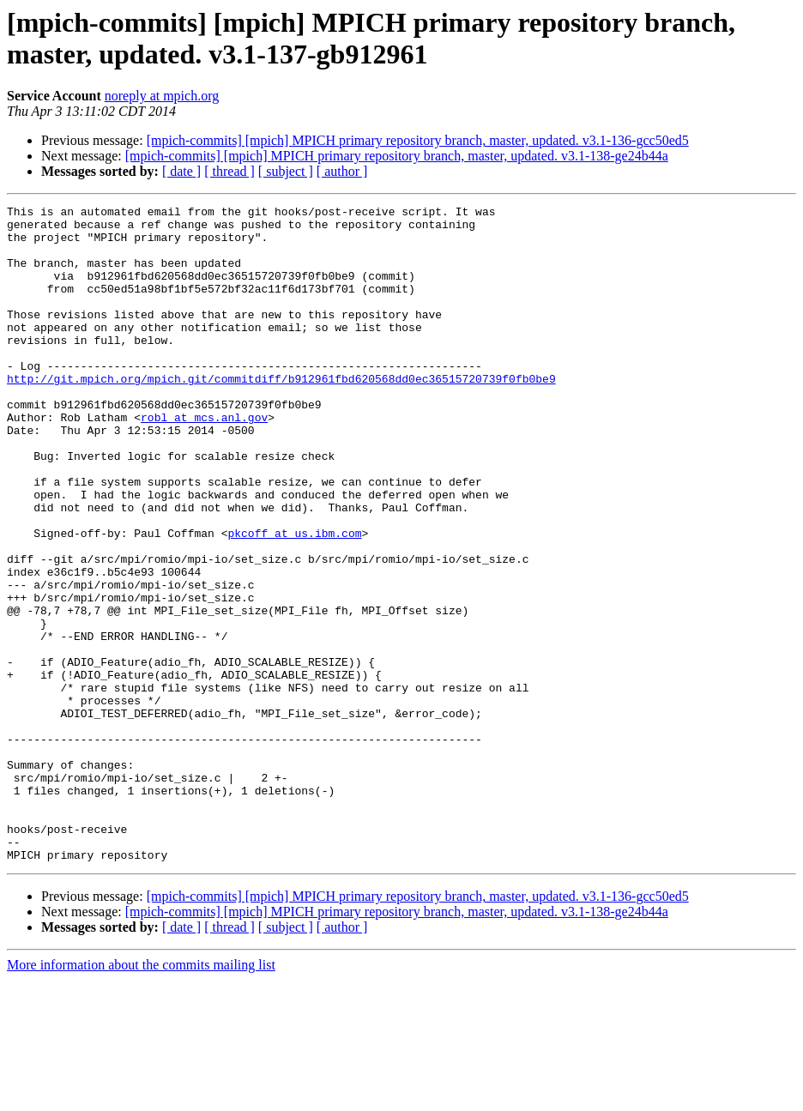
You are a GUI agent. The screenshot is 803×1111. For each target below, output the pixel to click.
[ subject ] (285, 171)
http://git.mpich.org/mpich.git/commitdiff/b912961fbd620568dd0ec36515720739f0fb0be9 (281, 414)
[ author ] (342, 171)
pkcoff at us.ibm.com (294, 599)
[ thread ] (229, 171)
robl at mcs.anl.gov (204, 460)
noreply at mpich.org (162, 95)
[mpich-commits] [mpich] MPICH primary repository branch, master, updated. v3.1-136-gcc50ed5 (418, 140)
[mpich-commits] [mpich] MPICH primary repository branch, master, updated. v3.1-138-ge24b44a (396, 155)
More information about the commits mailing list (141, 1096)
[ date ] (181, 171)
